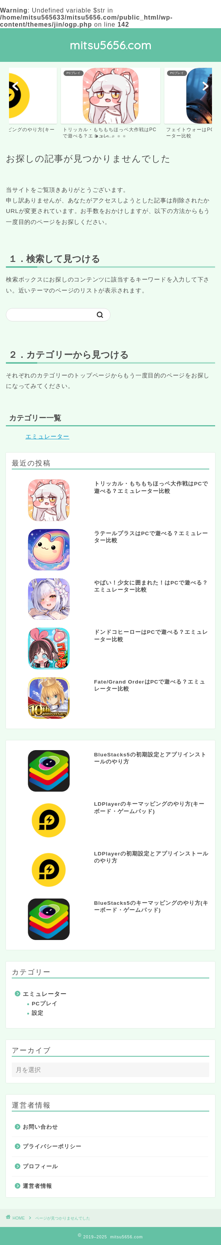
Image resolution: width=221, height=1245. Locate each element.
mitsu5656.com (111, 45)
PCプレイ (45, 1004)
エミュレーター (47, 436)
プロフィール (40, 1166)
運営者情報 (37, 1186)
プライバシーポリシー (52, 1146)
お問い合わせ (40, 1127)
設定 (37, 1013)
